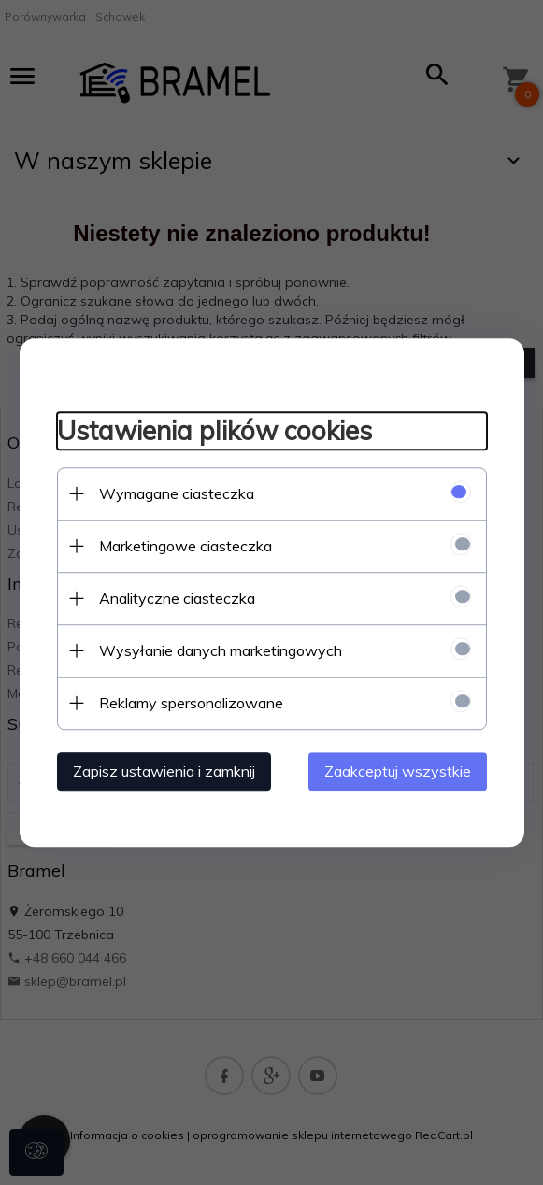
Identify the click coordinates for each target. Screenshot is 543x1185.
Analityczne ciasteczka (177, 598)
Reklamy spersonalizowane (191, 702)
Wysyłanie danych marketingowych (220, 650)
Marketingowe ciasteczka (185, 545)
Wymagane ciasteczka (176, 493)
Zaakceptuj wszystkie (397, 771)
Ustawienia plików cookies (214, 430)
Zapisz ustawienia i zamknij (164, 771)
